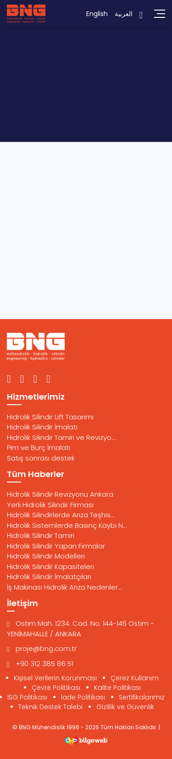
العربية (124, 13)
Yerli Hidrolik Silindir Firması (50, 505)
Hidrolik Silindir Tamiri (40, 535)
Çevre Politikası (56, 687)
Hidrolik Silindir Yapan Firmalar (56, 546)
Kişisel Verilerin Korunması (55, 678)
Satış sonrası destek (41, 458)
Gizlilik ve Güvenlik (125, 706)
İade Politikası (83, 697)
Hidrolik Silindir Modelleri (46, 556)
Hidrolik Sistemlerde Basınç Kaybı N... (67, 525)
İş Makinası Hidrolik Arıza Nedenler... (64, 587)
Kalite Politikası (117, 687)
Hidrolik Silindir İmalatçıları (49, 576)
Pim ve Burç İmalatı (38, 447)
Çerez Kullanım (135, 678)
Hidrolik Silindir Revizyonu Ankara (60, 494)
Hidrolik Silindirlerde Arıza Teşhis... (61, 515)
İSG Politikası (27, 697)
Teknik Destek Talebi (50, 706)
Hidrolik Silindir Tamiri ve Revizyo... (61, 437)
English (97, 13)
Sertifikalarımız (142, 697)
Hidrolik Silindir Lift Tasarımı (50, 417)
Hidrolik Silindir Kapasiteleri (50, 566)
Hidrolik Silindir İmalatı (42, 427)
